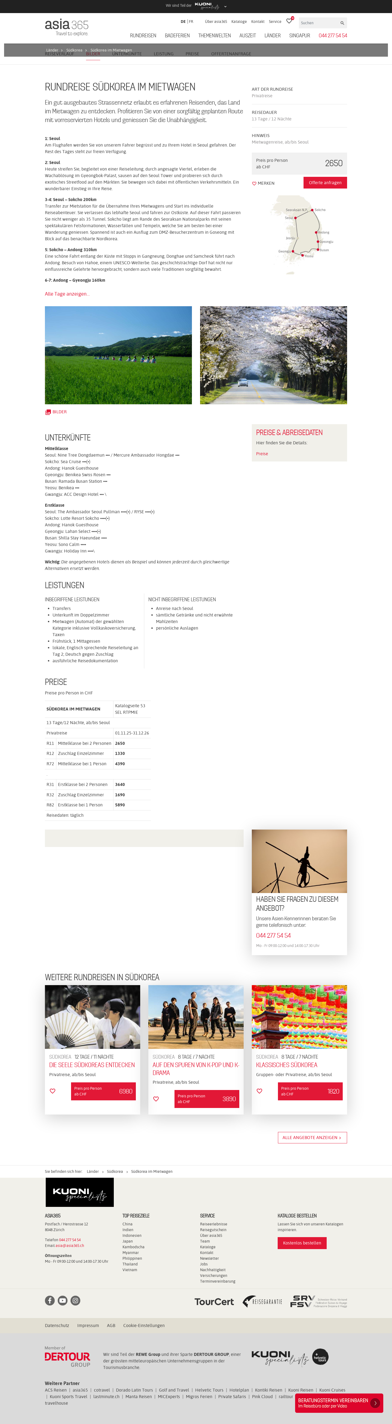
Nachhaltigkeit (213, 1270)
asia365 (80, 1390)
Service (275, 21)
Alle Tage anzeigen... (67, 294)
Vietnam (129, 1270)
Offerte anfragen (325, 182)
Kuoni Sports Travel (68, 1396)
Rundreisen (143, 36)
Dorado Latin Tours (134, 1390)
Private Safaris (232, 1396)
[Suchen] (319, 22)
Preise (262, 453)
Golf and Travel (174, 1390)
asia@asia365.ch (70, 1245)
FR (191, 21)
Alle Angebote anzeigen (312, 1137)
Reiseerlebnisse (213, 1224)
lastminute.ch (106, 1396)
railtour (286, 1396)
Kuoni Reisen (300, 1390)
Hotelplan (239, 1390)
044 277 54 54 (333, 36)
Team (205, 1241)
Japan (127, 1241)
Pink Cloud (262, 1396)
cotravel (102, 1390)
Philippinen (132, 1258)
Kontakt (258, 21)
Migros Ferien (199, 1396)
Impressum (88, 1325)
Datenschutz (57, 1325)
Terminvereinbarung (217, 1281)
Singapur (299, 36)
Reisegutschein (213, 1230)
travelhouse (56, 1403)
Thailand (130, 1264)
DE (183, 21)
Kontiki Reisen (268, 1390)
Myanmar (130, 1252)
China (127, 1224)
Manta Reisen (138, 1396)
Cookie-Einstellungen (144, 1325)
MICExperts (169, 1396)
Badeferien (177, 36)
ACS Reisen (56, 1390)
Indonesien (132, 1235)
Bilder (56, 411)
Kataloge (239, 21)
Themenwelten (214, 36)
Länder (273, 36)
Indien (127, 1230)
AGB (111, 1325)
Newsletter (209, 1258)
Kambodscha (133, 1247)
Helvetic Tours (209, 1390)
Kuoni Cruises (332, 1390)
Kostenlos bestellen (302, 1243)
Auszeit (248, 36)
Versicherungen (213, 1275)
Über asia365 (216, 21)
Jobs (204, 1264)
